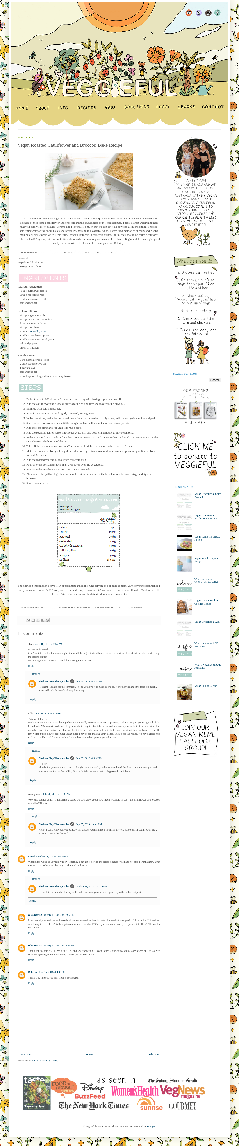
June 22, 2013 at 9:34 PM (88, 758)
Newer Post (25, 1054)
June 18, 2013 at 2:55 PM (48, 644)
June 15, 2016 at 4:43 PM (52, 972)
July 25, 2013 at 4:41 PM (88, 824)
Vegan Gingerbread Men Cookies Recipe (207, 602)
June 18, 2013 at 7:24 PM (88, 681)
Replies (36, 673)
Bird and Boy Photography (54, 681)
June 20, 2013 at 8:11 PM (47, 713)
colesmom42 (35, 914)
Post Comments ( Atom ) (45, 1060)
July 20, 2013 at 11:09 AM (57, 794)
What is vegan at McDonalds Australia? (206, 581)
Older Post (153, 1054)
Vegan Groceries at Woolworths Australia (206, 517)
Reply (31, 665)
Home (89, 1054)
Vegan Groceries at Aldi (207, 621)
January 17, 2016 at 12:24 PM (59, 945)
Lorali (31, 856)
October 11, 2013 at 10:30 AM (52, 856)
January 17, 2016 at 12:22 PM (59, 914)
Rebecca (32, 972)
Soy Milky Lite (37, 331)
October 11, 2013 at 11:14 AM (91, 886)
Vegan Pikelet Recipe (205, 685)
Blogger (151, 1126)
